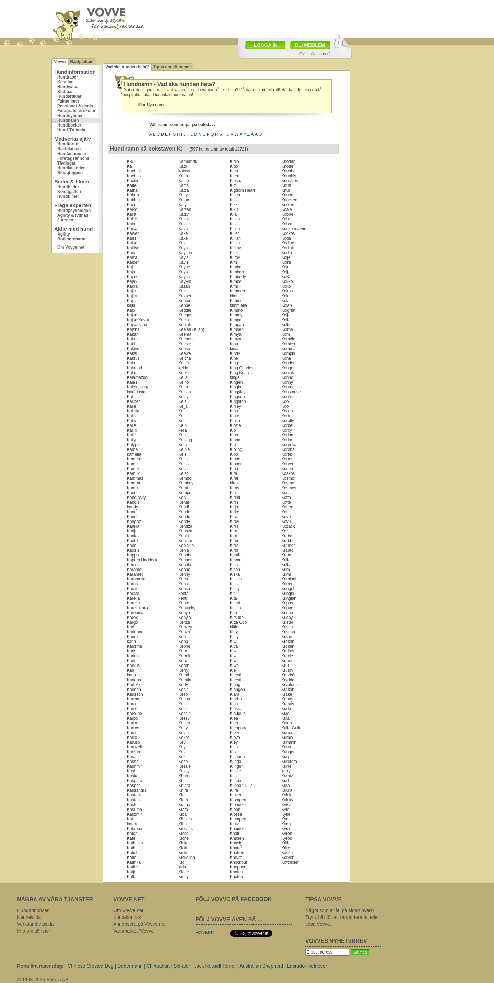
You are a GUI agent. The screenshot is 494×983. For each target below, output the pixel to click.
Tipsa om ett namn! (172, 66)
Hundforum (68, 144)
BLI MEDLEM (310, 45)
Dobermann (129, 966)
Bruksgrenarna (71, 239)
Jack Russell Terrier (215, 966)
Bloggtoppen (70, 172)
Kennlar (65, 82)
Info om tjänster (33, 931)
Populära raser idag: (40, 966)
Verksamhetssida (35, 924)
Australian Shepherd (261, 966)
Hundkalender (71, 168)
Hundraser (67, 77)
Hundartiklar (69, 96)
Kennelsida (29, 917)
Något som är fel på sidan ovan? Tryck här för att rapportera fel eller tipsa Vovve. (342, 917)
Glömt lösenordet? (314, 54)
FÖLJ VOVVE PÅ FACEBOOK (234, 899)
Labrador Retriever (307, 966)
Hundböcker (69, 125)
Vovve (60, 61)
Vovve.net (205, 932)
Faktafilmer (68, 101)
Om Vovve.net (70, 247)
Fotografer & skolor (76, 110)
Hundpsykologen (74, 210)
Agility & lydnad (73, 215)
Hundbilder (68, 186)
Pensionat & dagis (75, 106)
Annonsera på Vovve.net (139, 924)
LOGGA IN (266, 45)
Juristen (65, 220)
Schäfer (182, 966)
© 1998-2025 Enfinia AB (43, 979)
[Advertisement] (396, 91)
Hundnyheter (70, 115)
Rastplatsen (81, 61)
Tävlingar (66, 163)
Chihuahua (158, 966)
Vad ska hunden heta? (127, 66)
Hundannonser (71, 153)
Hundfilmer (68, 196)
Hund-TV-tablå (71, 130)
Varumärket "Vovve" (134, 931)
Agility (63, 234)
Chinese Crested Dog (91, 966)
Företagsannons (73, 158)
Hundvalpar (68, 86)
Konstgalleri (69, 191)
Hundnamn (68, 120)
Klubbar (65, 91)
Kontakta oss (127, 917)
